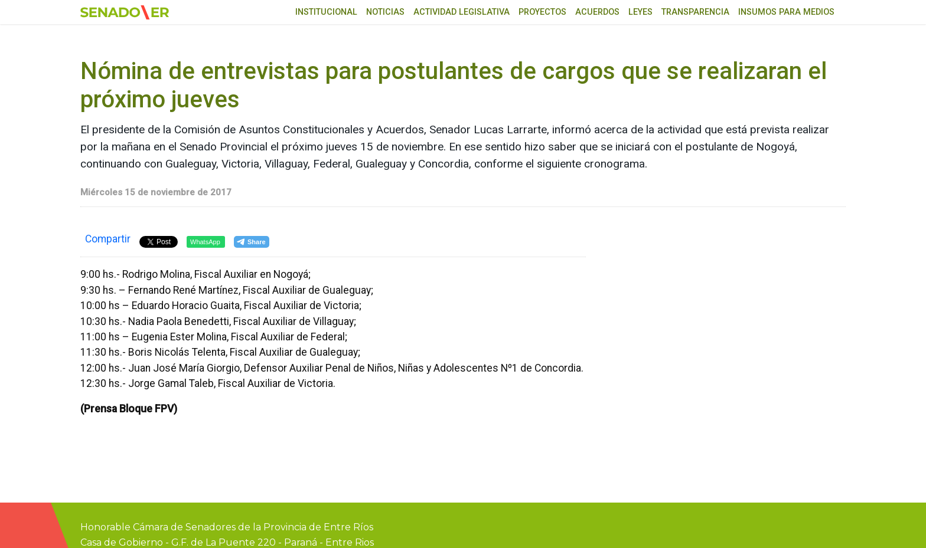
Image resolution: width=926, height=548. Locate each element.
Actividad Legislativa (461, 12)
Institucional (326, 12)
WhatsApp (205, 241)
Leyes (640, 12)
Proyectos (542, 12)
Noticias (385, 12)
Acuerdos (597, 12)
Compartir (108, 239)
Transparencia (695, 12)
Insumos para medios (786, 12)
